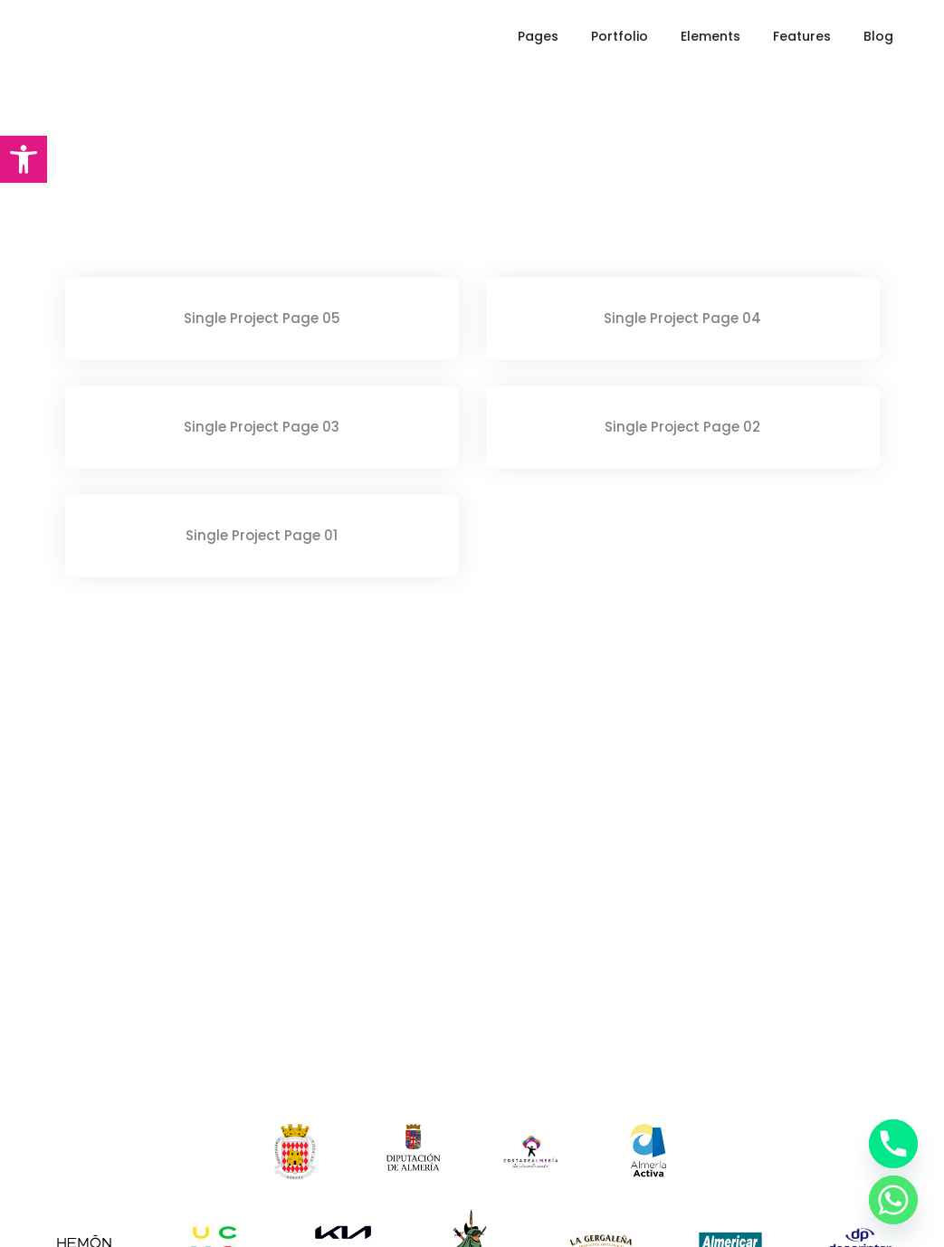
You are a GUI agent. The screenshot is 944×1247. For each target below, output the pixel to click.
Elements (710, 36)
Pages (538, 36)
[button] (23, 159)
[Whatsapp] (893, 1200)
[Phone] (893, 1143)
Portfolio (619, 36)
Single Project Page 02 (682, 426)
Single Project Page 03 (261, 426)
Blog (878, 36)
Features (802, 36)
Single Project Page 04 (682, 318)
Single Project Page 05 (262, 318)
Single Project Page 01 (262, 535)
